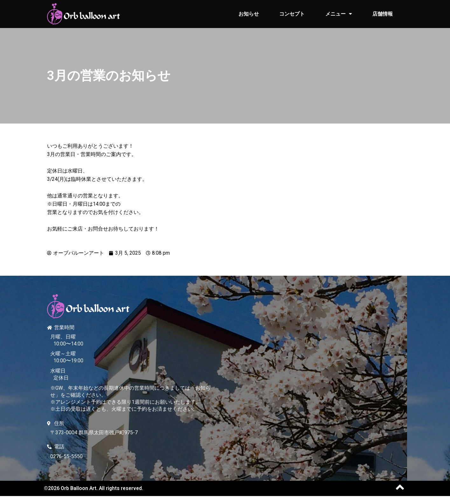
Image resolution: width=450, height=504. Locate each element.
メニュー (338, 14)
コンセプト (292, 14)
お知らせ (249, 14)
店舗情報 (382, 14)
